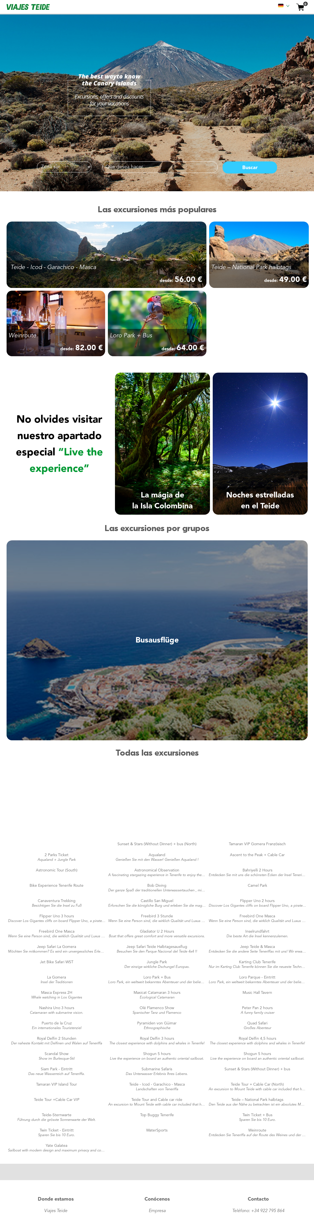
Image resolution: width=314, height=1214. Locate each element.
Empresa (157, 1211)
